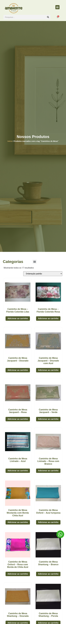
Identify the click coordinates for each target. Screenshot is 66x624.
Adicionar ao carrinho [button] (18, 318)
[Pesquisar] (48, 17)
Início (10, 141)
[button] (57, 7)
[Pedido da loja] (42, 273)
